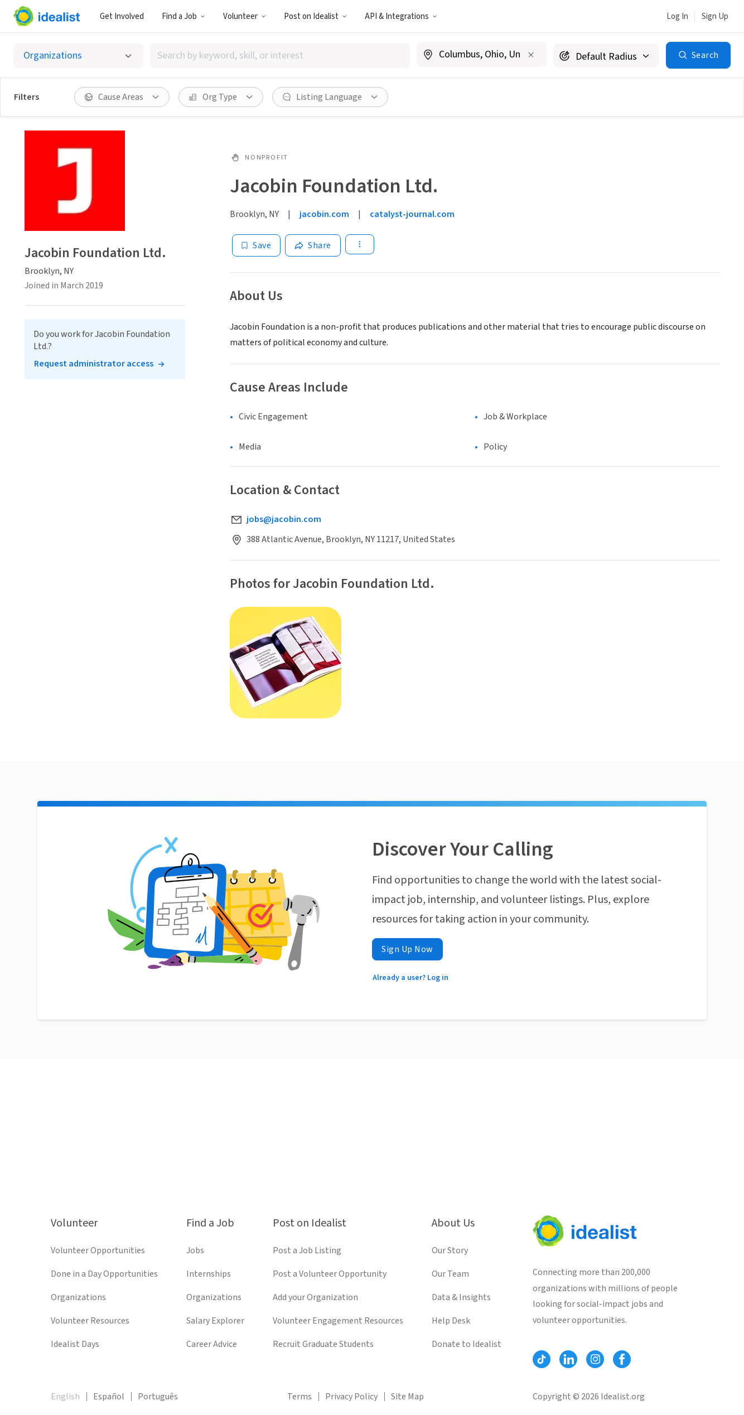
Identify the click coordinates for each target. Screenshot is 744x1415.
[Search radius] (606, 55)
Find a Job (183, 16)
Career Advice (211, 1344)
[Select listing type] (78, 55)
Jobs (195, 1250)
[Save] (256, 245)
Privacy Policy (351, 1396)
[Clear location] (531, 54)
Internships (208, 1274)
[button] (183, 16)
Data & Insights (461, 1297)
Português (158, 1396)
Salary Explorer (215, 1321)
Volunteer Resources (90, 1321)
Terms (299, 1396)
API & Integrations (401, 16)
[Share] (313, 245)
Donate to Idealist (466, 1344)
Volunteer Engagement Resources (338, 1321)
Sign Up (715, 16)
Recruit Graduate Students (323, 1344)
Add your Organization (315, 1297)
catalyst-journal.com (412, 214)
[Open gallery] (285, 662)
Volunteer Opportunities (98, 1250)
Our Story (450, 1250)
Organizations (78, 1297)
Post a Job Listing (307, 1250)
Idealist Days (75, 1344)
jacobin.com (324, 214)
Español (108, 1396)
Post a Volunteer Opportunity (330, 1274)
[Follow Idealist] (541, 1359)
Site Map (407, 1396)
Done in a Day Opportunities (104, 1274)
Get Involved (122, 16)
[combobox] (280, 55)
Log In (677, 16)
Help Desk (451, 1321)
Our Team (450, 1274)
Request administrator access (93, 364)
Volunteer (244, 16)
